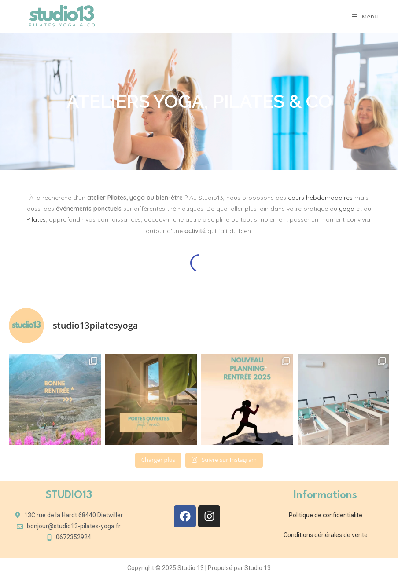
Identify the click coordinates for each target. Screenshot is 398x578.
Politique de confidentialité (325, 515)
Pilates (36, 219)
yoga (346, 208)
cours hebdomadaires (320, 197)
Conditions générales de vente (326, 534)
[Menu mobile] (365, 16)
